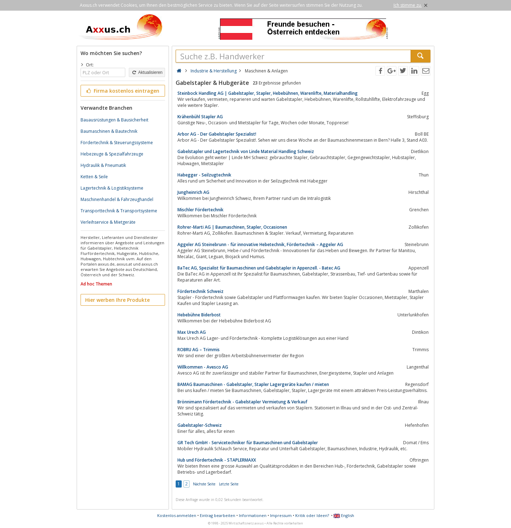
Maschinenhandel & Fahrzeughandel (117, 199)
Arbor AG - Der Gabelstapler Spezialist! (216, 134)
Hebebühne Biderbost (199, 315)
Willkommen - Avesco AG (202, 367)
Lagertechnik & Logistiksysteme (112, 188)
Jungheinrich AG (193, 192)
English (344, 515)
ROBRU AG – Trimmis (198, 350)
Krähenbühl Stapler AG (200, 117)
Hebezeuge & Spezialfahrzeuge (112, 154)
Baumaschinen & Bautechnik (109, 131)
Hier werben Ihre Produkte (117, 299)
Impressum (281, 515)
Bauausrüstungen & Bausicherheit (114, 120)
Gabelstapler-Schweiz (199, 425)
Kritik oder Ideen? (312, 515)
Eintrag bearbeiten (217, 515)
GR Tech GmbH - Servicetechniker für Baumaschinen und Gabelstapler (247, 443)
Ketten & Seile (94, 177)
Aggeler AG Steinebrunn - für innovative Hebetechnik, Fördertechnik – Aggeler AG (260, 244)
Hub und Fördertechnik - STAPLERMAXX (216, 460)
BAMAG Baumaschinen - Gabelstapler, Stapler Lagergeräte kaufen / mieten (253, 384)
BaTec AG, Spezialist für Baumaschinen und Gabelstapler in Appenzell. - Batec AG (258, 268)
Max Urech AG (191, 332)
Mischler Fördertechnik (200, 210)
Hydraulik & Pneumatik (103, 165)
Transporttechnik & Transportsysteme (119, 211)
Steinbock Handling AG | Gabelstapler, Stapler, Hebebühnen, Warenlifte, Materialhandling (267, 93)
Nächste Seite (204, 483)
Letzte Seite (228, 483)
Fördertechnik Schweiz (200, 291)
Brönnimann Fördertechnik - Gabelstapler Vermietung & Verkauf (242, 402)
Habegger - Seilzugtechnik (204, 175)
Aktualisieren (147, 72)
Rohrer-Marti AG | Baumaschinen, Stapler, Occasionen (232, 227)
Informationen (253, 515)
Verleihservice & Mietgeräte (108, 222)
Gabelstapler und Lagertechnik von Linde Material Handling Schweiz (245, 151)
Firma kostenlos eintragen (122, 90)
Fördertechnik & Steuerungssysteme (117, 143)
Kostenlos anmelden (176, 515)
